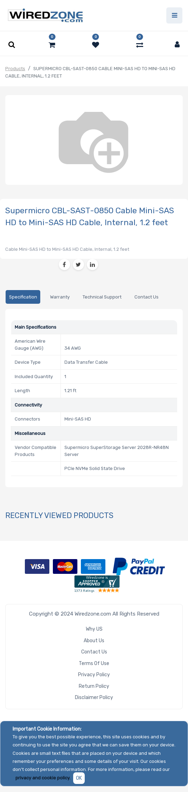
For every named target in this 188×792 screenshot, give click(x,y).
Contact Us (94, 652)
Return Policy (94, 686)
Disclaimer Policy (94, 697)
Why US (94, 629)
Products (15, 68)
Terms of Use (94, 663)
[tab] (23, 297)
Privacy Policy (94, 675)
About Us (94, 641)
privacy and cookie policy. (42, 777)
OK (79, 778)
